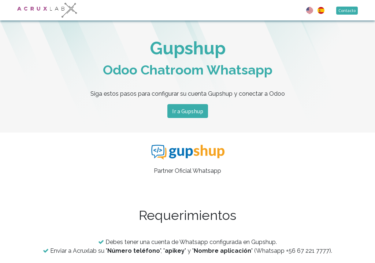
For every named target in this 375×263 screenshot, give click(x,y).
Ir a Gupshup (187, 111)
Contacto (347, 10)
